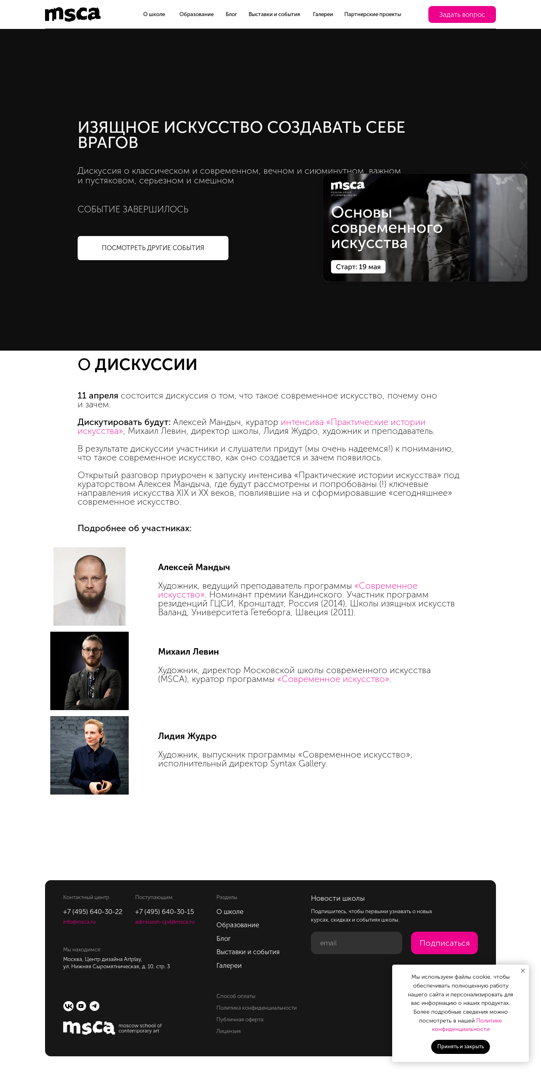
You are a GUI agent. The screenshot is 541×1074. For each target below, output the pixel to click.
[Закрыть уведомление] (523, 971)
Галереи (323, 14)
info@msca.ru (79, 921)
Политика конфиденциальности (256, 1007)
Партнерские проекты (372, 14)
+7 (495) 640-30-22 (92, 912)
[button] (462, 14)
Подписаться (445, 943)
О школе (154, 14)
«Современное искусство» (333, 679)
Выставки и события (274, 14)
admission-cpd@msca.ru (165, 921)
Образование (196, 14)
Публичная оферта (239, 1019)
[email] (356, 943)
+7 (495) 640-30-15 (164, 912)
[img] (425, 227)
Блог (231, 14)
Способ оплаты (235, 996)
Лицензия (228, 1031)
